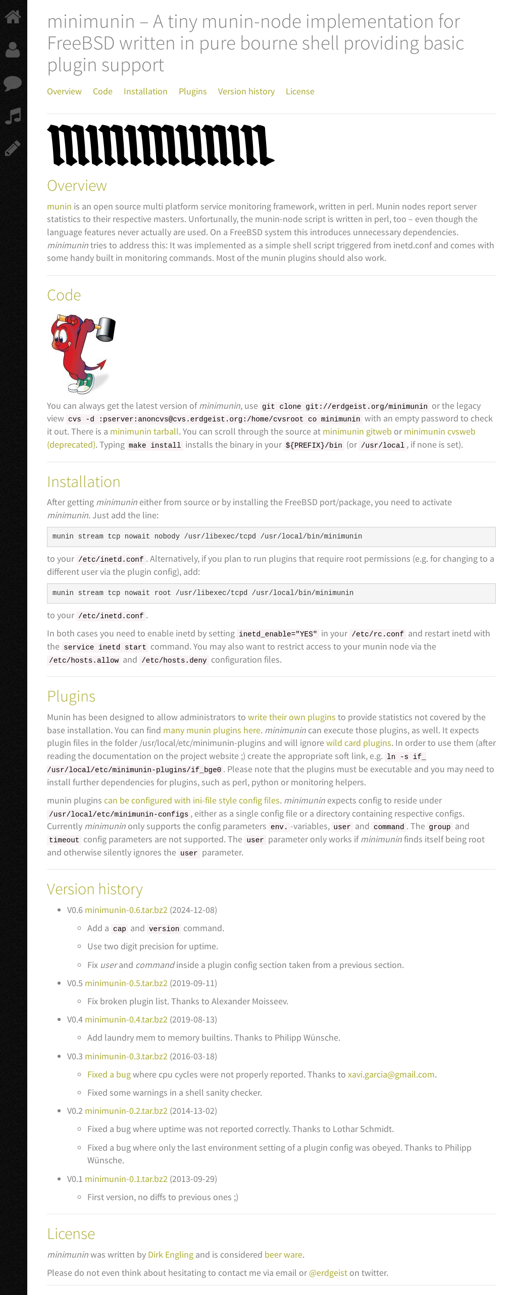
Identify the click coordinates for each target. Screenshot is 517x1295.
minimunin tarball (144, 431)
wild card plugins (358, 742)
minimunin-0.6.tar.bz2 (126, 909)
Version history (246, 91)
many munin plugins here (212, 730)
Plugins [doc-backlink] (71, 696)
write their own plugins (292, 717)
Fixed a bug (109, 1074)
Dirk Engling (170, 1254)
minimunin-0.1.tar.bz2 (126, 1178)
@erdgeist (328, 1272)
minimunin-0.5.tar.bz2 (126, 983)
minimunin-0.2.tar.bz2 (126, 1110)
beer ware (283, 1254)
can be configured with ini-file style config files (192, 800)
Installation (146, 91)
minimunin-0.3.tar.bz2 (126, 1056)
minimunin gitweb (357, 431)
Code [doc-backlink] (64, 295)
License (300, 91)
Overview (64, 91)
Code (103, 91)
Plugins (193, 91)
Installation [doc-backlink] (84, 481)
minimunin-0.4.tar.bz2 (126, 1019)
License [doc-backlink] (71, 1233)
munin (59, 206)
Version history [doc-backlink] (95, 889)
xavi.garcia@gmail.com (391, 1074)
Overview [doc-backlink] (77, 185)
